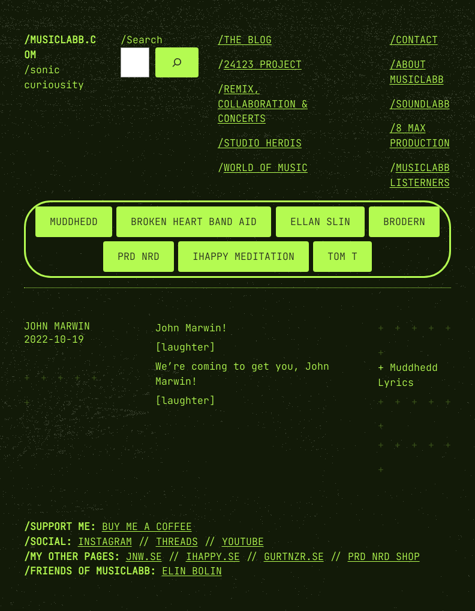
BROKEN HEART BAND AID (194, 221)
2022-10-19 (54, 339)
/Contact (414, 39)
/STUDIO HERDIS (260, 142)
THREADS (177, 541)
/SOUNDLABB (420, 103)
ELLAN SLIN (320, 221)
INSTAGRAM (105, 541)
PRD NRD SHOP (384, 556)
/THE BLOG (245, 39)
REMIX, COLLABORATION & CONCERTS (263, 103)
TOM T (342, 256)
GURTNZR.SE (294, 556)
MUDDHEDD (74, 221)
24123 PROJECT (263, 64)
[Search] (177, 62)
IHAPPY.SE (213, 556)
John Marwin (57, 326)
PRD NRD (139, 256)
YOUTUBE (243, 541)
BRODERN (404, 221)
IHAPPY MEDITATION (243, 256)
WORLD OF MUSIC (266, 167)
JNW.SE (144, 556)
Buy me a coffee (147, 526)
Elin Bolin (192, 570)
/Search (142, 39)
